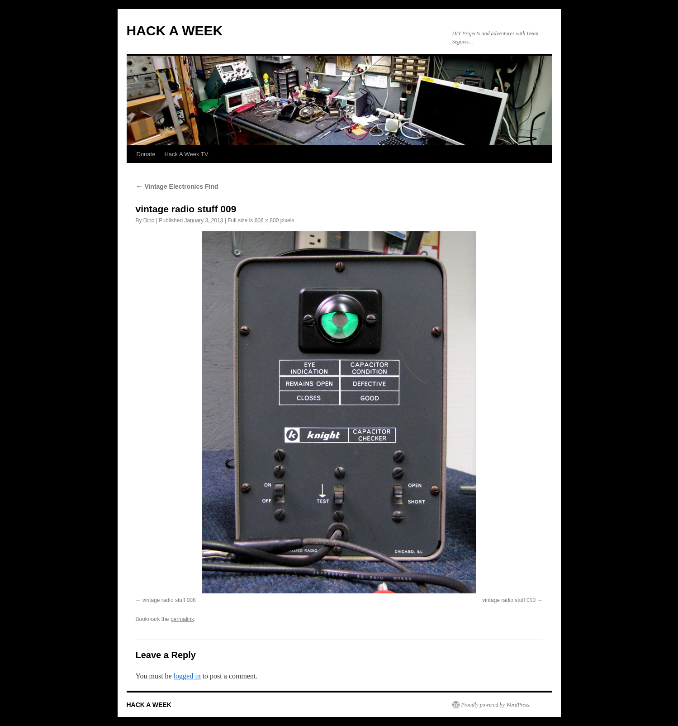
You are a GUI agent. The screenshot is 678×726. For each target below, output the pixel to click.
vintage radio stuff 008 (169, 600)
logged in (187, 676)
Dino (149, 220)
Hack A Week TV (186, 154)
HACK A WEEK (175, 30)
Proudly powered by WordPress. (496, 705)
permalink (182, 619)
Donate (146, 154)
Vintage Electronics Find (177, 186)
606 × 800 (267, 220)
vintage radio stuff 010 (509, 600)
